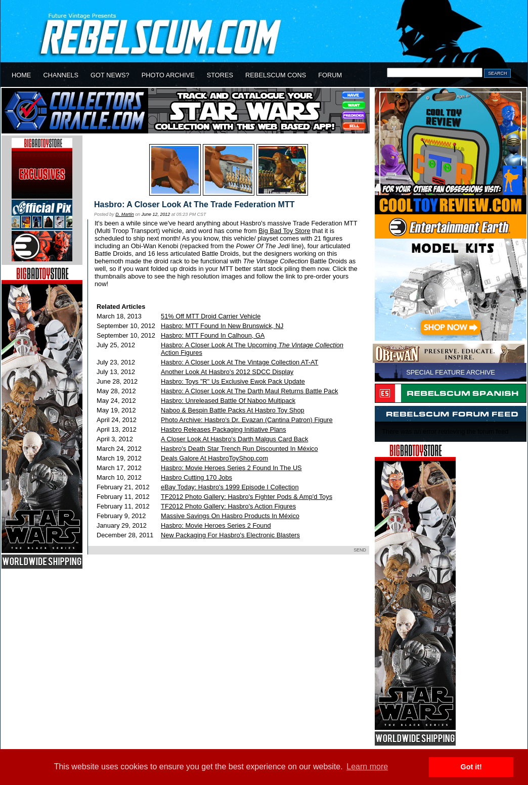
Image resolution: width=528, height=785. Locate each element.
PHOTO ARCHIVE (168, 75)
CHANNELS (60, 75)
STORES (220, 75)
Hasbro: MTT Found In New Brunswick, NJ (222, 326)
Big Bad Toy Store (284, 231)
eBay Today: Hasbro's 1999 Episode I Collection (230, 487)
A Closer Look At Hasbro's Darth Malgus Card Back (234, 439)
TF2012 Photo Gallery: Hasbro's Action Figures (228, 506)
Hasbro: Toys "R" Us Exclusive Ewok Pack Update (233, 381)
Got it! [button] (471, 767)
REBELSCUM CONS (275, 75)
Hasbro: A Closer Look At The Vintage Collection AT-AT (239, 362)
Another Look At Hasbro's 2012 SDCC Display (227, 372)
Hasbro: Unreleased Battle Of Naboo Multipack (228, 400)
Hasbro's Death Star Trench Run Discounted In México (239, 448)
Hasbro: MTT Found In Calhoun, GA (213, 335)
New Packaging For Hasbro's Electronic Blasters (230, 535)
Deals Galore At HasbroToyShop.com (214, 458)
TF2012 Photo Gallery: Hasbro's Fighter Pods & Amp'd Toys (246, 496)
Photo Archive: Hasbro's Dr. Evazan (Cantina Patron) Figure (247, 420)
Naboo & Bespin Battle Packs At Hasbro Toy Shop (232, 410)
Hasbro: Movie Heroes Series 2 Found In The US (231, 468)
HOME (21, 75)
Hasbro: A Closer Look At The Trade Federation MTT (194, 204)
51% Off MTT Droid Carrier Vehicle (210, 316)
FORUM (330, 75)
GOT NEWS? (110, 75)
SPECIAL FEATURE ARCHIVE (450, 372)
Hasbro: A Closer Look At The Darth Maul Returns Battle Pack (249, 391)
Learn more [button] (367, 766)
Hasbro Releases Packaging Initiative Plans (223, 429)
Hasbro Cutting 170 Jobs (196, 477)
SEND (360, 549)
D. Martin (124, 214)
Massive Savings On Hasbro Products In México (230, 516)
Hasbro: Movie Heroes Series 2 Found (216, 525)
